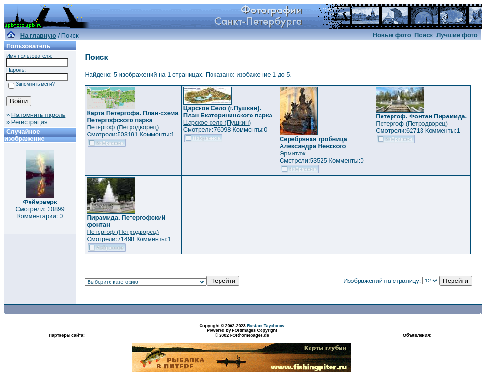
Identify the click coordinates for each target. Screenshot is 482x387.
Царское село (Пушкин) (217, 122)
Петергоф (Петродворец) (123, 127)
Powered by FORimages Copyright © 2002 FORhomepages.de (242, 333)
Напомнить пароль (38, 114)
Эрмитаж (293, 153)
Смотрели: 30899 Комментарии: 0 (39, 212)
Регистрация (29, 122)
